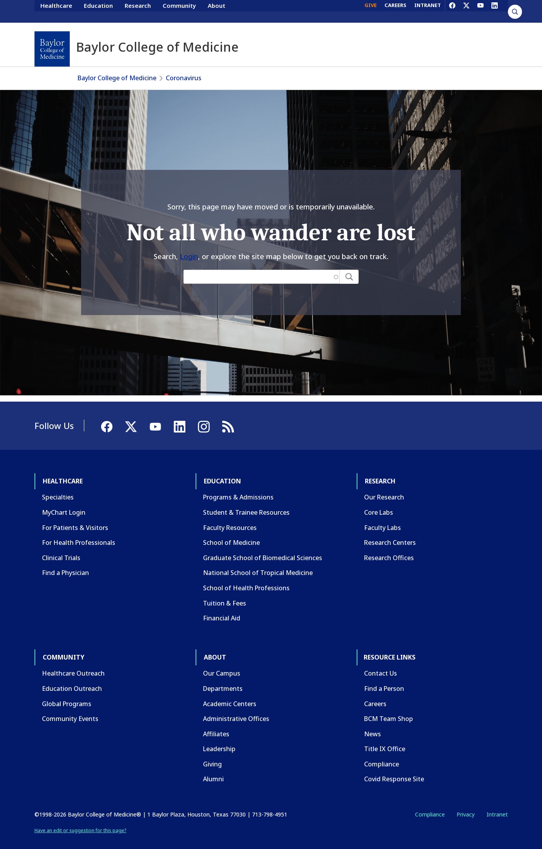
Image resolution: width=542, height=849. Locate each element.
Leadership (219, 741)
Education (98, 11)
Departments (223, 680)
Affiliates (216, 726)
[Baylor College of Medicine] (52, 49)
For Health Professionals (78, 534)
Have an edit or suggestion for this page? (80, 822)
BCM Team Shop (388, 711)
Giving (212, 756)
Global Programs (66, 696)
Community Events (70, 711)
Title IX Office (384, 741)
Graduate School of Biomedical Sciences (262, 550)
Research (138, 11)
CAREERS (395, 10)
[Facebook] (452, 11)
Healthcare (56, 11)
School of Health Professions (246, 580)
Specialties (58, 489)
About (216, 11)
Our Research (384, 489)
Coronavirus (183, 70)
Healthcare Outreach (73, 665)
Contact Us (380, 665)
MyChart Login (63, 504)
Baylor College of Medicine (117, 70)
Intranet (497, 806)
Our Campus (221, 665)
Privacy (466, 806)
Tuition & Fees (224, 595)
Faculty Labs (382, 520)
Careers (375, 696)
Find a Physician (65, 565)
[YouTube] (480, 11)
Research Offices (389, 550)
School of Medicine (231, 534)
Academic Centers (229, 696)
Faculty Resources (230, 520)
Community (179, 11)
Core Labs (378, 504)
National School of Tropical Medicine (258, 565)
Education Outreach (72, 680)
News (372, 726)
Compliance (381, 756)
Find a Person (384, 680)
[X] (466, 11)
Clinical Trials (61, 550)
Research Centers (390, 534)
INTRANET (427, 10)
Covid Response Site (394, 771)
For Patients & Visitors (75, 520)
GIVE (370, 10)
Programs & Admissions (238, 489)
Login (189, 248)
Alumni (213, 771)
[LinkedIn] (494, 11)
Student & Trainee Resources (246, 504)
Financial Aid (221, 610)
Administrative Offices (236, 711)
